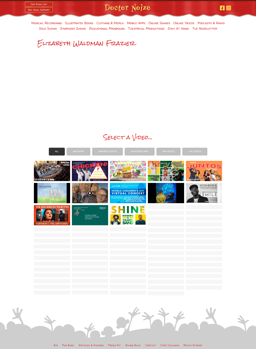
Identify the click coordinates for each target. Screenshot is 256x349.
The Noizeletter (204, 28)
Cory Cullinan (169, 345)
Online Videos (183, 23)
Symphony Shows (73, 28)
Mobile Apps (136, 23)
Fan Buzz (68, 345)
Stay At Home (178, 28)
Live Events (195, 151)
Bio (56, 345)
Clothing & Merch (110, 23)
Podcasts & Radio (211, 23)
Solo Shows (48, 28)
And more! (78, 151)
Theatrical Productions (146, 28)
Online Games (159, 23)
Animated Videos (107, 151)
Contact (150, 345)
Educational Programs (107, 28)
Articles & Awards (91, 345)
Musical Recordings (46, 23)
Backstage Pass (139, 151)
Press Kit (114, 345)
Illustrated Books (79, 23)
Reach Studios (193, 345)
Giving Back (133, 345)
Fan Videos (168, 151)
